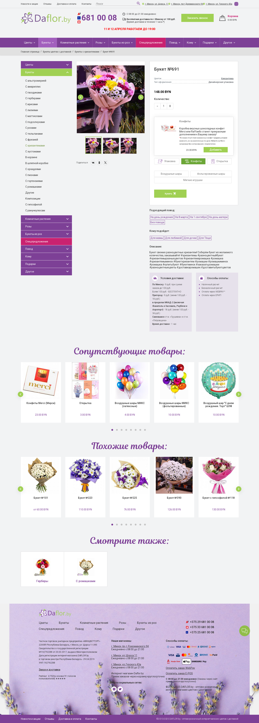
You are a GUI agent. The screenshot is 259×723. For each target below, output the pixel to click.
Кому (190, 42)
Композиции (32, 198)
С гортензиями (34, 181)
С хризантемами (35, 145)
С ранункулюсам (35, 210)
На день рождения (162, 217)
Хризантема (227, 78)
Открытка (85, 403)
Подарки (208, 42)
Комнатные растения (73, 42)
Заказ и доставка (49, 669)
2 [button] (117, 430)
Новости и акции (29, 4)
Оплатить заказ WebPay (180, 668)
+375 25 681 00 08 (202, 632)
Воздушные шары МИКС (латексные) (130, 405)
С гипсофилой (33, 204)
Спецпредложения (150, 42)
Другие (29, 192)
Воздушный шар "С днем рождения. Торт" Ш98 (218, 405)
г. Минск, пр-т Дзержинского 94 (187, 4)
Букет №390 (174, 497)
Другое (228, 42)
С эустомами (33, 151)
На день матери (218, 217)
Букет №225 (129, 497)
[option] (110, 97)
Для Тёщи (205, 238)
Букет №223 (85, 497)
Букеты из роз (121, 42)
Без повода (157, 222)
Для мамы (157, 238)
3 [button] (121, 430)
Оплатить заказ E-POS (179, 673)
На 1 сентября (198, 217)
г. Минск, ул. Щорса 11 (124, 655)
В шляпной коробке (36, 163)
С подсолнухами (35, 122)
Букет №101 (41, 497)
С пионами (31, 175)
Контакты (86, 4)
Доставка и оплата (66, 4)
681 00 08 (99, 17)
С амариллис (33, 86)
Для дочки (190, 238)
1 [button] (112, 430)
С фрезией (31, 139)
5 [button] (131, 430)
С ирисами (31, 104)
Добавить (216, 149)
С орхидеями (33, 169)
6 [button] (136, 430)
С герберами (32, 98)
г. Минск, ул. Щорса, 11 (157, 4)
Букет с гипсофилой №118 (219, 497)
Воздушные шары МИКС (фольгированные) (174, 405)
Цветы (28, 42)
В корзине (31, 157)
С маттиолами (33, 116)
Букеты (46, 42)
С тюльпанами (34, 133)
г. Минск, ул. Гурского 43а (219, 4)
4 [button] (126, 430)
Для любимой (173, 238)
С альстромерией (35, 80)
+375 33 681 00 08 (202, 627)
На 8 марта (181, 217)
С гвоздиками (33, 92)
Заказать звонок (197, 18)
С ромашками (33, 186)
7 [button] (140, 430)
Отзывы (47, 4)
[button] (80, 97)
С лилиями (31, 110)
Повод (173, 42)
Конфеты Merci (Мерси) (40, 403)
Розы (99, 42)
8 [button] (145, 430)
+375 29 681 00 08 (202, 622)
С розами (30, 127)
